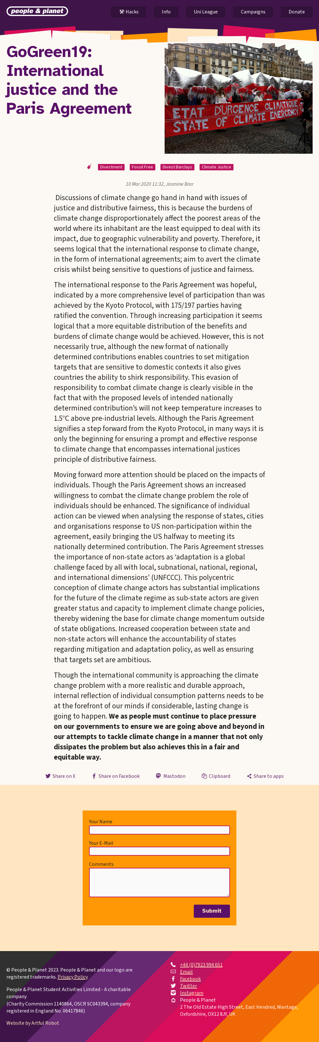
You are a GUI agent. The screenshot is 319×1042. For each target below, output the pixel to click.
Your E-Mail (101, 843)
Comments (101, 864)
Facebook (190, 978)
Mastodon (170, 776)
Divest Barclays (177, 167)
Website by (32, 1023)
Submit (212, 911)
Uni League (206, 11)
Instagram (191, 993)
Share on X (59, 776)
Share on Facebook (115, 776)
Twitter (188, 985)
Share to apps (265, 776)
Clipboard (215, 776)
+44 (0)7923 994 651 (201, 964)
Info (166, 11)
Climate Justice (216, 167)
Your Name (100, 821)
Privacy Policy (73, 977)
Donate (297, 11)
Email (186, 971)
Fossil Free (142, 167)
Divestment (111, 167)
